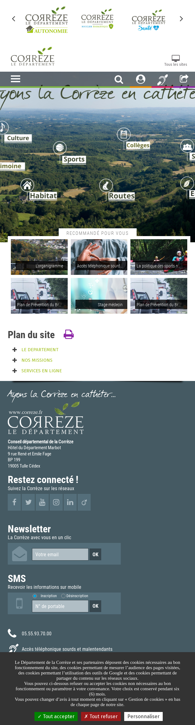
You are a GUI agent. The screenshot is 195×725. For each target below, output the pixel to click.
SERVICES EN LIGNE (41, 371)
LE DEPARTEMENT (39, 349)
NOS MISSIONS (36, 360)
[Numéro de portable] (60, 606)
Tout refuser (101, 716)
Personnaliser (143, 716)
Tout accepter (56, 716)
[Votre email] (60, 554)
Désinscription (77, 595)
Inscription (49, 595)
